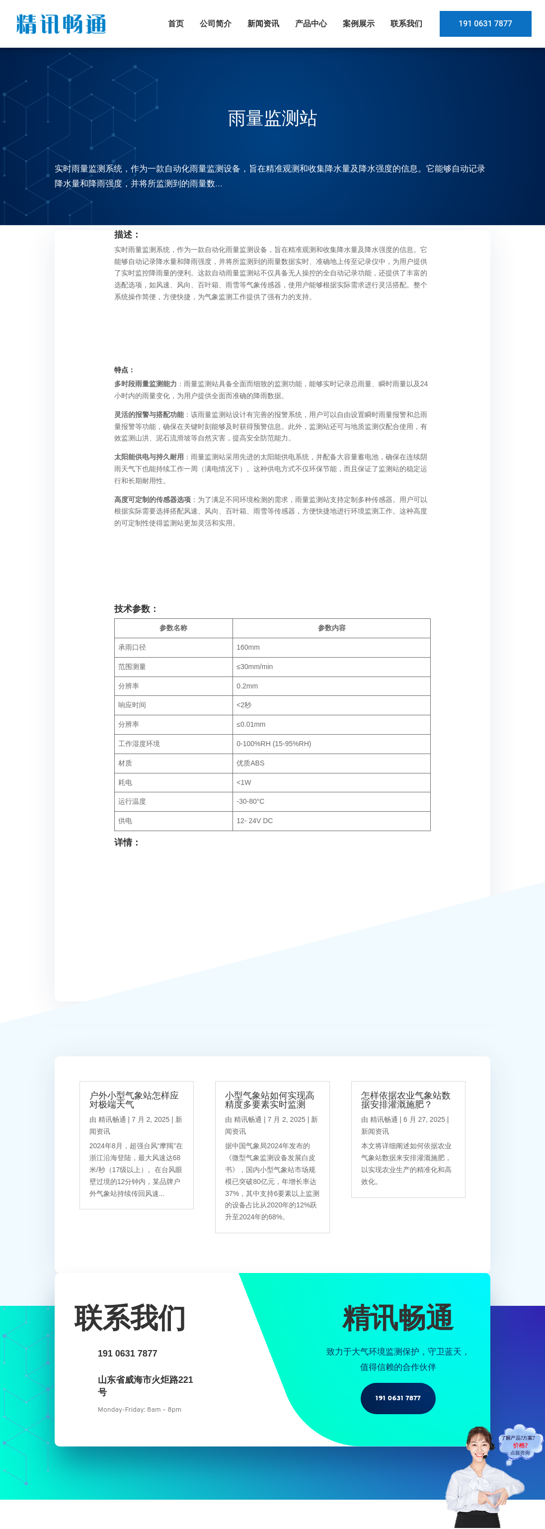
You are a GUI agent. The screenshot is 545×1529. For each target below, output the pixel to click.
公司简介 (214, 23)
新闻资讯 (262, 23)
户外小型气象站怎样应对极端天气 (134, 1100)
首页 (174, 23)
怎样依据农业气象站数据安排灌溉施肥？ (406, 1100)
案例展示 (357, 23)
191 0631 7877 (485, 23)
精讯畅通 (112, 1119)
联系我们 (405, 23)
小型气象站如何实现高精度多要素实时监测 (269, 1100)
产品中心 (309, 23)
